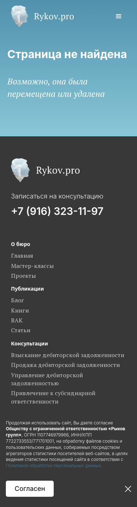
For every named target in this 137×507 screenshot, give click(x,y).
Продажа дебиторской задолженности (65, 365)
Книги (20, 310)
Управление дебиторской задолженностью (47, 379)
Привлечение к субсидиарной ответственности (53, 397)
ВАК (17, 320)
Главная (22, 255)
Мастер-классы (32, 266)
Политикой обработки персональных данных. (54, 465)
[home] (40, 16)
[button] (119, 16)
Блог (17, 300)
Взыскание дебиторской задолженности (67, 355)
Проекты (23, 276)
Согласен (30, 488)
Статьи (20, 330)
